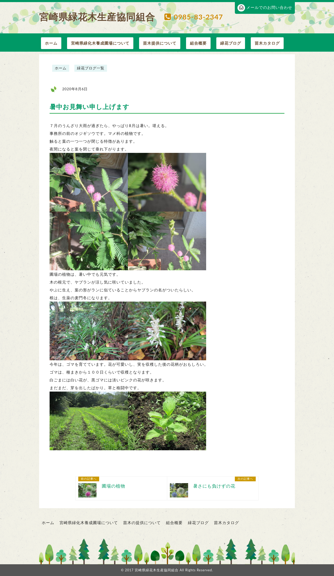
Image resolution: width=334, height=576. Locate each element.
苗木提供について (159, 43)
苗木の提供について (142, 522)
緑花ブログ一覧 (90, 68)
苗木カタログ (267, 43)
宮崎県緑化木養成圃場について (100, 43)
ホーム (51, 43)
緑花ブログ (230, 43)
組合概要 (198, 43)
